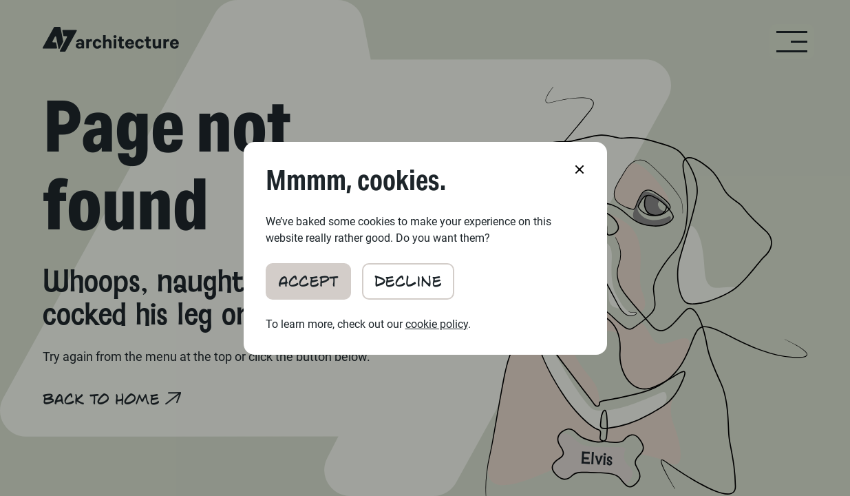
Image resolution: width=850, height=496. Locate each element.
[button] (579, 169)
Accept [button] (308, 280)
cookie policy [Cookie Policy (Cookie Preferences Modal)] (436, 324)
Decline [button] (408, 280)
